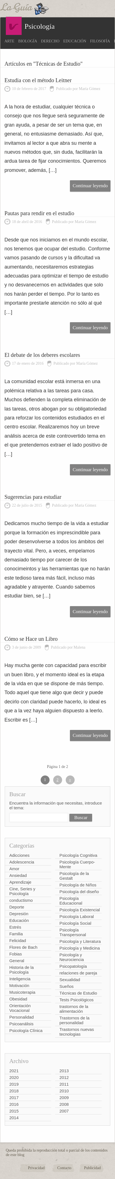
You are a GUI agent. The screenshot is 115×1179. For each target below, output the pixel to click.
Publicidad (92, 1168)
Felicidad (17, 940)
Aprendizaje (20, 882)
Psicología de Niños (77, 885)
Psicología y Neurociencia (71, 957)
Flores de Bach (23, 947)
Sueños (66, 986)
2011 (63, 1084)
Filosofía (100, 41)
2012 (63, 1077)
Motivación (19, 985)
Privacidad (36, 1168)
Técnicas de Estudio (78, 993)
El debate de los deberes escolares (42, 355)
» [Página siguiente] (70, 780)
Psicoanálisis (21, 1023)
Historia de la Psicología (21, 969)
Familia (16, 933)
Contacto (64, 1168)
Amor (14, 868)
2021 (13, 1070)
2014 (13, 1117)
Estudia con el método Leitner (38, 80)
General (16, 960)
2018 (13, 1090)
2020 (13, 1077)
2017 (13, 1097)
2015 (13, 1111)
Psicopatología (73, 966)
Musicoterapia (22, 992)
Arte (9, 41)
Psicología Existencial (79, 909)
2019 (13, 1084)
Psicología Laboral (76, 916)
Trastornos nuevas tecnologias (76, 1031)
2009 (63, 1097)
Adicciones (19, 855)
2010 (63, 1090)
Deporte (16, 907)
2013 (63, 1070)
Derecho (50, 41)
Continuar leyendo (90, 185)
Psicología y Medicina (79, 948)
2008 (63, 1104)
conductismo (21, 900)
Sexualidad (69, 979)
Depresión (18, 913)
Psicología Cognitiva (78, 855)
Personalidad (21, 1017)
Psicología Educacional (70, 900)
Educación (74, 41)
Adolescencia (21, 862)
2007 (63, 1111)
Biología (27, 41)
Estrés (15, 927)
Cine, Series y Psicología (22, 891)
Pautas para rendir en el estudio (39, 213)
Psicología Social (75, 923)
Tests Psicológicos (76, 999)
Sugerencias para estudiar (32, 497)
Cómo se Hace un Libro (31, 639)
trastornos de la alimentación (73, 1009)
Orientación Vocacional (20, 1008)
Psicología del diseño (79, 891)
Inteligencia (19, 978)
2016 (13, 1104)
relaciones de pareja (78, 973)
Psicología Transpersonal (72, 932)
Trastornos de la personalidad (74, 1020)
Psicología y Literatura (80, 941)
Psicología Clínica (25, 1030)
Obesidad (18, 999)
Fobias (15, 954)
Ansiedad (18, 875)
